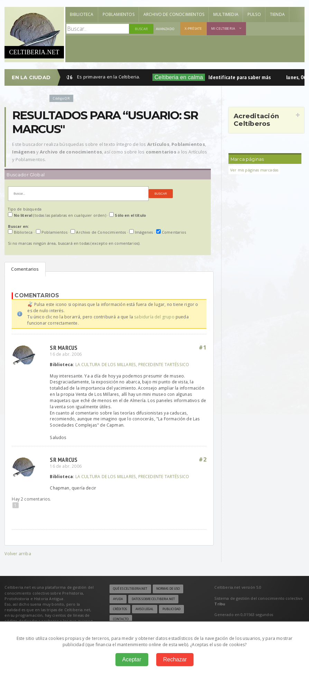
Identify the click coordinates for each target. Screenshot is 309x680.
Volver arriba (17, 554)
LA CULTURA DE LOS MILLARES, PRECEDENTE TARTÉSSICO (132, 364)
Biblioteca (82, 14)
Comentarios (25, 269)
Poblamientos (118, 14)
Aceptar (131, 659)
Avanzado (165, 29)
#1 (202, 347)
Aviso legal (144, 609)
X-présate (193, 28)
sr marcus (63, 348)
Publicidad (171, 609)
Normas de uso (168, 589)
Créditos (120, 609)
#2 (202, 459)
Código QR (61, 98)
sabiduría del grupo (154, 317)
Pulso (254, 14)
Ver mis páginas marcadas (254, 170)
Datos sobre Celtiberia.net (153, 599)
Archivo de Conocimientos (173, 14)
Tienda (277, 14)
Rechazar (175, 659)
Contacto (121, 619)
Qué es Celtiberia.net (130, 589)
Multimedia (225, 14)
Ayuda (118, 599)
